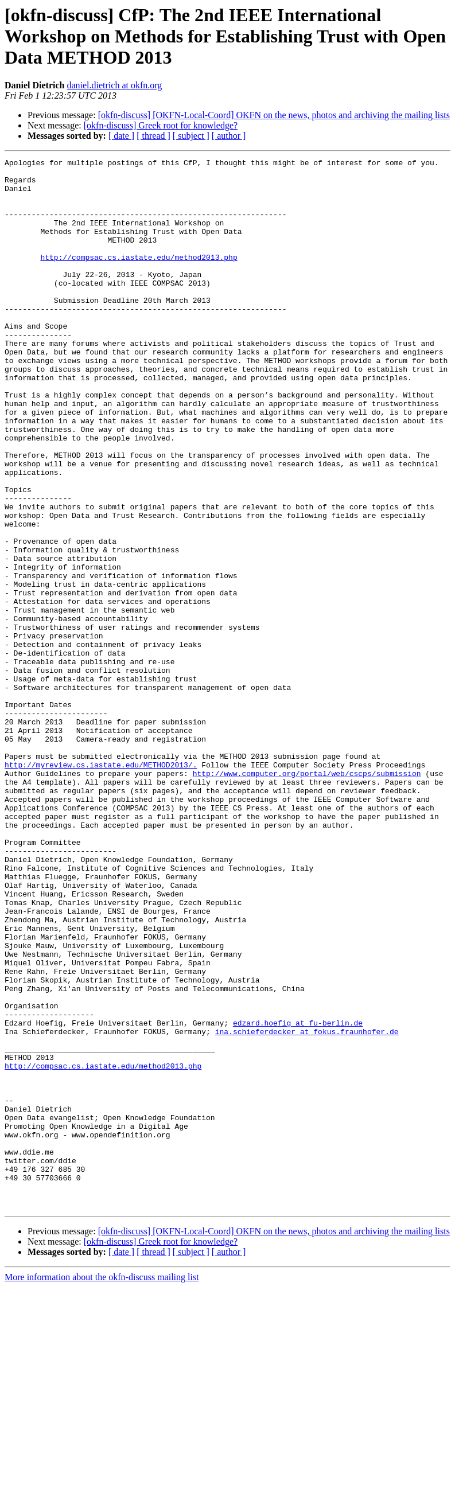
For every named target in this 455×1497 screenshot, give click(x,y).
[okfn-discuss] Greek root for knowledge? (161, 125)
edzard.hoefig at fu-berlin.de (298, 1196)
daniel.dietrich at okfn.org (114, 85)
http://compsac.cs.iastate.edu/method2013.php (138, 277)
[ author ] (229, 136)
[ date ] (121, 136)
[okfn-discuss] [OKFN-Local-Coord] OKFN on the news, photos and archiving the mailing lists (274, 115)
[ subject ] (191, 136)
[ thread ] (153, 136)
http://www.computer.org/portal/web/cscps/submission (307, 897)
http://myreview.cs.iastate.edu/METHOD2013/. (101, 887)
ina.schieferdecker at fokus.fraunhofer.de (307, 1207)
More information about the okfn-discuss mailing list (102, 1487)
